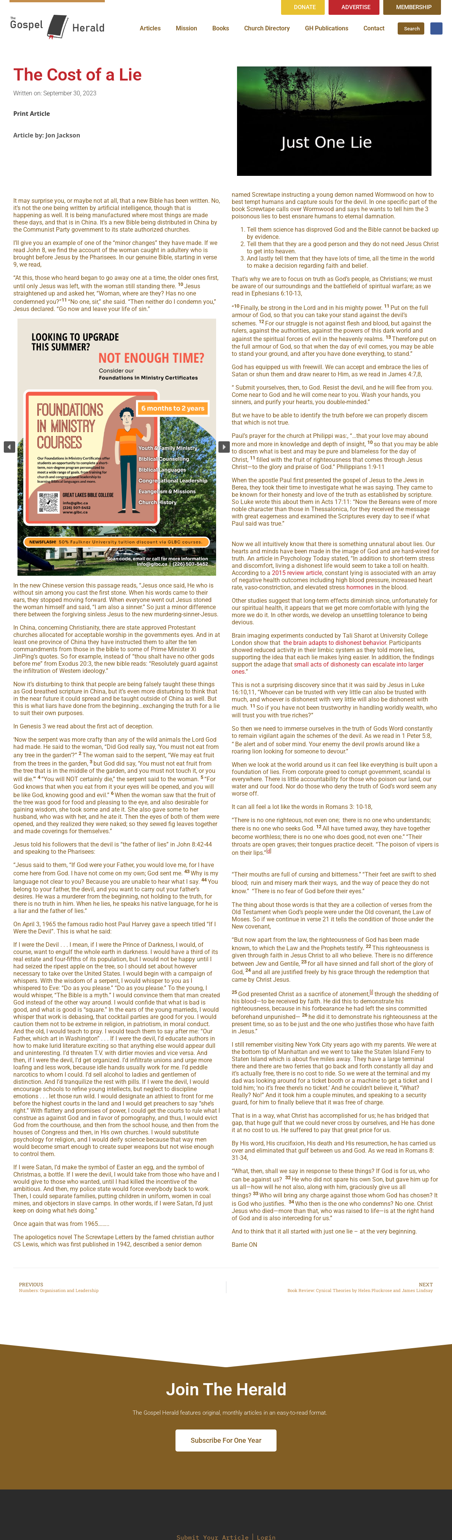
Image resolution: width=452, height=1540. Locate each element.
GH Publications (326, 28)
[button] (9, 447)
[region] (116, 447)
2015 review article (297, 573)
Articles (150, 28)
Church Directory (267, 28)
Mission (186, 28)
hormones (359, 587)
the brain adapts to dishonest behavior (334, 642)
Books (220, 28)
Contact (373, 28)
